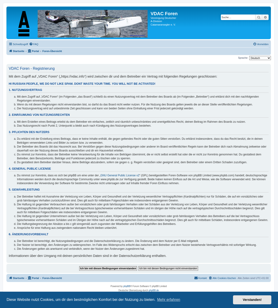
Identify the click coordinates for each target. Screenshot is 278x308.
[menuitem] (33, 44)
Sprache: (243, 57)
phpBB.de (154, 290)
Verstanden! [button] (252, 300)
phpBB (126, 286)
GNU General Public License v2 (120, 175)
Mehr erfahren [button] (168, 300)
